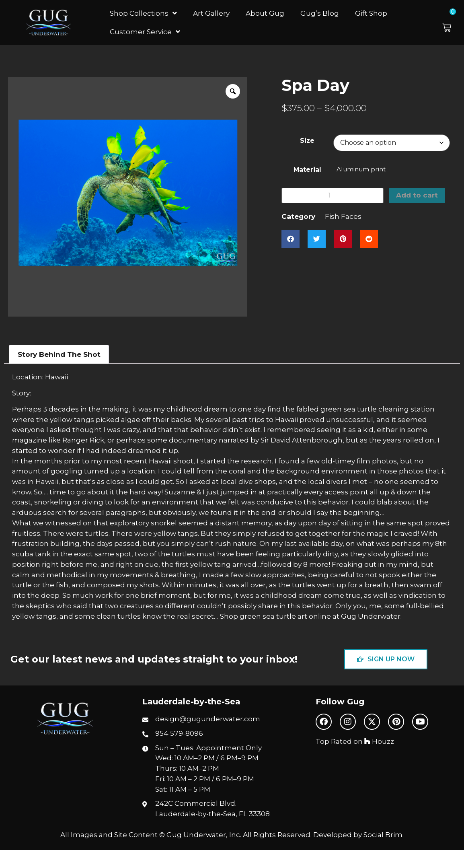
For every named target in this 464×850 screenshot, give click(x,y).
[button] (451, 22)
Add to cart (417, 195)
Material (307, 170)
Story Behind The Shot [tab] (59, 354)
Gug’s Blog (319, 13)
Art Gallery (211, 13)
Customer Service (145, 31)
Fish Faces (343, 216)
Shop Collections (143, 13)
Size (307, 141)
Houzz (379, 741)
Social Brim (382, 834)
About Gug (265, 13)
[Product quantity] (332, 195)
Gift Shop (371, 13)
